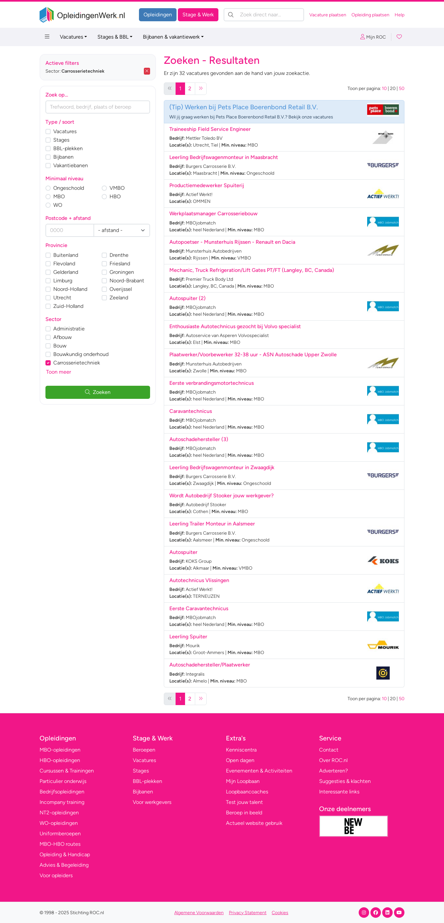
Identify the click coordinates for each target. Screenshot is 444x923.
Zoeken (98, 392)
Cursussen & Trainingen (67, 771)
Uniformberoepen (60, 833)
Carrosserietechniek (76, 363)
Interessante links (339, 792)
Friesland (120, 263)
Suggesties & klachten (345, 781)
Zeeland (119, 297)
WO (57, 205)
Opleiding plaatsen (370, 15)
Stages (61, 140)
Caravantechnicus (190, 411)
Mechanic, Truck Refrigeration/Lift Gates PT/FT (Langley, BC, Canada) (251, 270)
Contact (328, 750)
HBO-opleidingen (60, 760)
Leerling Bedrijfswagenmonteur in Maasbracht (223, 157)
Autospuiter (183, 552)
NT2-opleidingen (59, 812)
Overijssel (121, 289)
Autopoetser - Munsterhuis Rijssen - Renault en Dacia (232, 242)
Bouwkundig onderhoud (81, 354)
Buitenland (65, 255)
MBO (59, 196)
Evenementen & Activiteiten (259, 771)
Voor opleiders (56, 875)
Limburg (62, 280)
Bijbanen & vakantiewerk (171, 37)
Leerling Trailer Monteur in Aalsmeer (212, 524)
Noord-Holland (70, 289)
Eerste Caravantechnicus (198, 608)
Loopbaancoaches (247, 792)
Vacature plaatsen (327, 15)
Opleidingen (158, 14)
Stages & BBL (112, 37)
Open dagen (240, 760)
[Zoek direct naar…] (264, 14)
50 (401, 88)
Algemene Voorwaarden (199, 912)
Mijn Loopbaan (243, 781)
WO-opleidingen (59, 823)
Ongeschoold (68, 188)
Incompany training (62, 802)
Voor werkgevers (152, 802)
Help (399, 15)
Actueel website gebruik (254, 823)
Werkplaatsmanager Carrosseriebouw (213, 213)
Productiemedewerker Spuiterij (206, 185)
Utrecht (62, 297)
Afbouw (62, 337)
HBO (115, 196)
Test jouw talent (244, 802)
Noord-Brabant (127, 280)
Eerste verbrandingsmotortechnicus (211, 383)
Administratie (69, 329)
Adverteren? (333, 771)
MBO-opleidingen (60, 750)
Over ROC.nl (333, 760)
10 (384, 88)
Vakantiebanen (70, 165)
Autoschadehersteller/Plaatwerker (209, 665)
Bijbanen (63, 157)
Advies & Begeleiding (64, 865)
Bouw (59, 346)
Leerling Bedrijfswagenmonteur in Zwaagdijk (221, 467)
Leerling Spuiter (188, 636)
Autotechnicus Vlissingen (199, 580)
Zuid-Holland (68, 306)
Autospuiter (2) (187, 298)
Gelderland (65, 272)
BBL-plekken (68, 148)
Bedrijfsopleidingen (62, 792)
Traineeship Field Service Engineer (210, 129)
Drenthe (119, 255)
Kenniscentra (241, 750)
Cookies (280, 912)
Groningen (122, 272)
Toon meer (58, 372)
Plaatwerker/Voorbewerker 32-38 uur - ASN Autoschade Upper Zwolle (253, 354)
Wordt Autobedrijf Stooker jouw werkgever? (221, 495)
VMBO (117, 188)
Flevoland (64, 263)
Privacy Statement (247, 912)
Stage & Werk (198, 14)
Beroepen (144, 750)
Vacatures (71, 37)
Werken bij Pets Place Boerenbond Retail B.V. (251, 107)
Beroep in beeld (244, 812)
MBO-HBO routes (60, 844)
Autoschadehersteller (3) (198, 439)
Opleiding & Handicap (65, 854)
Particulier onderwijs (63, 781)
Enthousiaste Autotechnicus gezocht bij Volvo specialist (235, 326)
